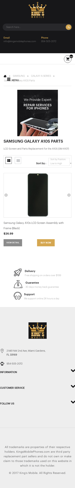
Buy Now (46, 243)
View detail (12, 243)
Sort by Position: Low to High (60, 161)
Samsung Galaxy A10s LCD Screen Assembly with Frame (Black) (34, 226)
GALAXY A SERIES (41, 76)
